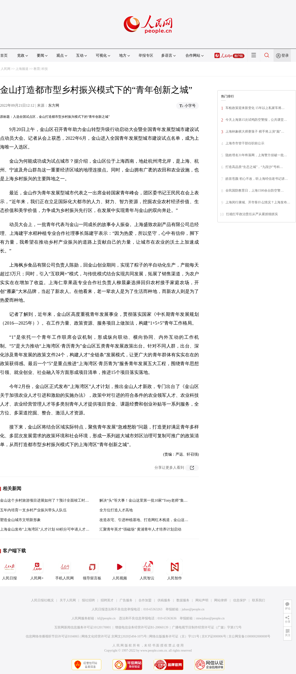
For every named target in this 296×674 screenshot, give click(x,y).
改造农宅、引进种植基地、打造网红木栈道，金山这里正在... (148, 520)
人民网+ (37, 569)
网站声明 (201, 600)
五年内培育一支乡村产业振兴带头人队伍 (33, 510)
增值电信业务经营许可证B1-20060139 (141, 627)
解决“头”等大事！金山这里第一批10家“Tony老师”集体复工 (147, 500)
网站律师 (220, 600)
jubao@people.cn (193, 609)
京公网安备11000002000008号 (249, 636)
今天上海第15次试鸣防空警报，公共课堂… (256, 119)
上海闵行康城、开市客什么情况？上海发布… (257, 202)
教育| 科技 (41, 69)
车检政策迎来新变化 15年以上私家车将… (255, 108)
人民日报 (9, 569)
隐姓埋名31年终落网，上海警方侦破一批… (256, 155)
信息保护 (239, 600)
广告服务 (126, 600)
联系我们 (258, 600)
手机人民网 (64, 569)
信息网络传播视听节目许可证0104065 (52, 636)
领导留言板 (92, 569)
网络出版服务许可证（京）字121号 (174, 636)
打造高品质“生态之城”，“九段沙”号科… (254, 167)
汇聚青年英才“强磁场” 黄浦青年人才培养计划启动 (140, 529)
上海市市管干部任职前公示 (244, 143)
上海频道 (21, 69)
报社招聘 (88, 600)
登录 (285, 55)
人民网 (5, 69)
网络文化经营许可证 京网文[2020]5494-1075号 (114, 636)
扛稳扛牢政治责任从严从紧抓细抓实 (252, 214)
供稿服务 (163, 600)
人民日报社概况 (42, 600)
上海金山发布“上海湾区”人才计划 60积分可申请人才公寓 (46, 529)
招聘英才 (107, 600)
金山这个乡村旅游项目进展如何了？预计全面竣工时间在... (47, 500)
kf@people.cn (106, 618)
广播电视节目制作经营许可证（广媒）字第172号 (207, 627)
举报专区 (146, 55)
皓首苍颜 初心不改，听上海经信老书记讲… (256, 178)
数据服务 (182, 600)
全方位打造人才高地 (116, 510)
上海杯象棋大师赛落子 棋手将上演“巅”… (254, 131)
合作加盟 (145, 600)
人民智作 (174, 569)
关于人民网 (68, 600)
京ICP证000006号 (214, 636)
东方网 (53, 105)
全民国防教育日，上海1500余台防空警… (254, 190)
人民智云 (147, 569)
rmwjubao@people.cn (210, 618)
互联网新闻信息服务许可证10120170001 (82, 627)
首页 (4, 55)
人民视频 (119, 569)
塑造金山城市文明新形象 (20, 520)
